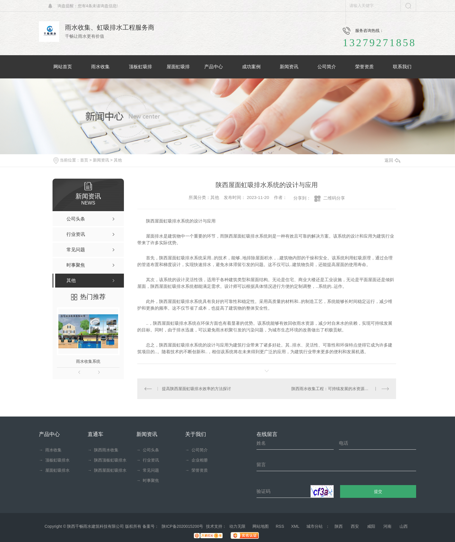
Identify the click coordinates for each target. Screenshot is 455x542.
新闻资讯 (101, 160)
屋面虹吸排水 (54, 470)
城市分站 (314, 526)
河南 (387, 526)
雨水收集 (50, 450)
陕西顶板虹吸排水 (107, 460)
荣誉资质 (196, 470)
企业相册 (196, 460)
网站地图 (260, 526)
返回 (392, 160)
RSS (280, 526)
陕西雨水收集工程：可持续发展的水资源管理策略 (336, 388)
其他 (118, 160)
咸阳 (371, 526)
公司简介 (196, 450)
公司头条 (147, 450)
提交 (378, 491)
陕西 (339, 526)
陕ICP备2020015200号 (182, 526)
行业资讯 (147, 460)
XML (295, 526)
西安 (355, 526)
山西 (404, 526)
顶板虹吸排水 (54, 460)
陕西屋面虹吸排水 (107, 470)
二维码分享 (334, 197)
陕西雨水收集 (103, 450)
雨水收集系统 (88, 361)
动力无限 (237, 526)
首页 (84, 160)
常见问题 (147, 470)
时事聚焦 (147, 480)
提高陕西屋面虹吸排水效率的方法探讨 (196, 388)
